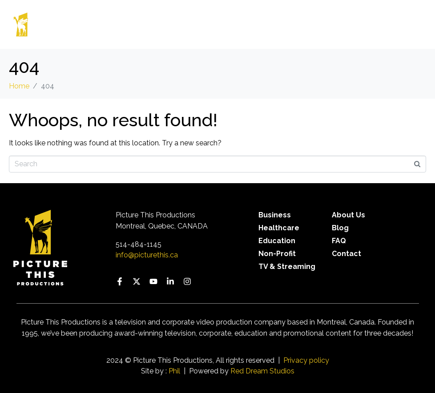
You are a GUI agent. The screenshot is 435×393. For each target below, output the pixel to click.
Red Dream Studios (262, 371)
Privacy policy (306, 360)
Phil (174, 371)
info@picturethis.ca (147, 255)
